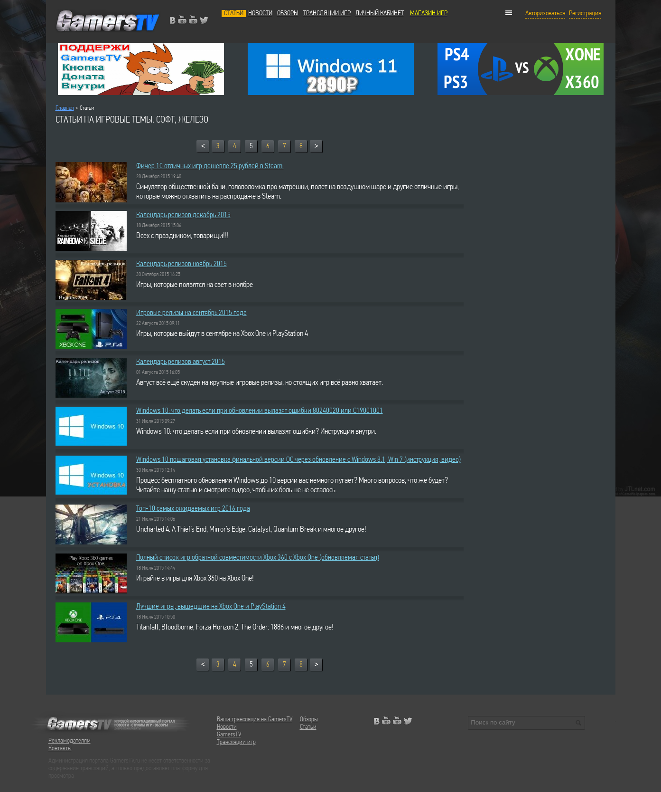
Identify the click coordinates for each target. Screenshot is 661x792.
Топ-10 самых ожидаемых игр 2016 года (193, 509)
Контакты (60, 748)
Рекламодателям (69, 740)
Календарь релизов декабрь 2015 (183, 215)
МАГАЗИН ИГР (428, 13)
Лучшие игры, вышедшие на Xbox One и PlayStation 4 (211, 607)
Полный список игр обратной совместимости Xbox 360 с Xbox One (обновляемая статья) (257, 558)
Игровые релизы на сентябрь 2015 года (191, 313)
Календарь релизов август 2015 (180, 362)
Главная (65, 108)
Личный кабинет (379, 13)
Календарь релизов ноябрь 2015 (181, 264)
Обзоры (287, 13)
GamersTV (229, 734)
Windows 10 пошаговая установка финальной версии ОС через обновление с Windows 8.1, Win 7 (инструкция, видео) (298, 460)
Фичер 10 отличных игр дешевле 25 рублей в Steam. (210, 166)
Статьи (233, 13)
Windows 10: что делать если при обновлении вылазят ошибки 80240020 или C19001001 (259, 411)
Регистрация (585, 13)
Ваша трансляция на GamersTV (254, 719)
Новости (260, 13)
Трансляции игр (327, 13)
